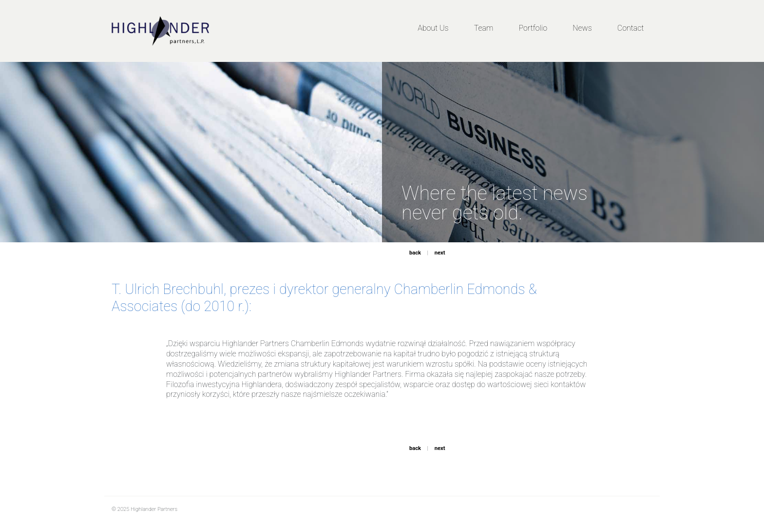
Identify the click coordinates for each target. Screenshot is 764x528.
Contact (630, 28)
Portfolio (533, 28)
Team (484, 28)
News (582, 28)
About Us (433, 28)
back (415, 253)
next (440, 253)
